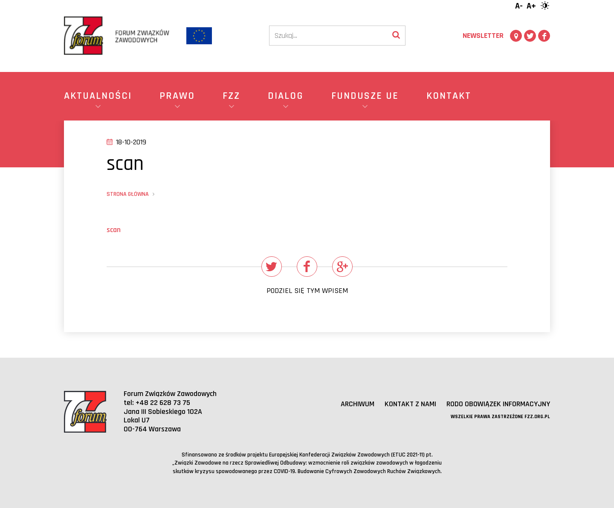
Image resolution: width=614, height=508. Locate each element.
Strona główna (128, 194)
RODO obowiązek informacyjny (498, 404)
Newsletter (483, 35)
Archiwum (357, 404)
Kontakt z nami (410, 404)
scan (114, 230)
